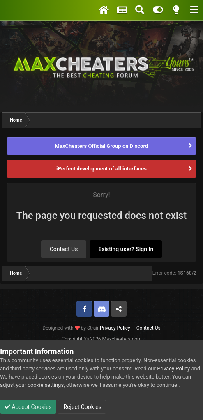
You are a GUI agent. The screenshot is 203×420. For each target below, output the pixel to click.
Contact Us (64, 249)
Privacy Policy (115, 328)
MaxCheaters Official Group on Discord (101, 146)
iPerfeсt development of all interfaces (101, 168)
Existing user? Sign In (125, 249)
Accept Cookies (28, 407)
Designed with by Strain (71, 328)
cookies (48, 377)
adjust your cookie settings (32, 385)
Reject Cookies (82, 407)
